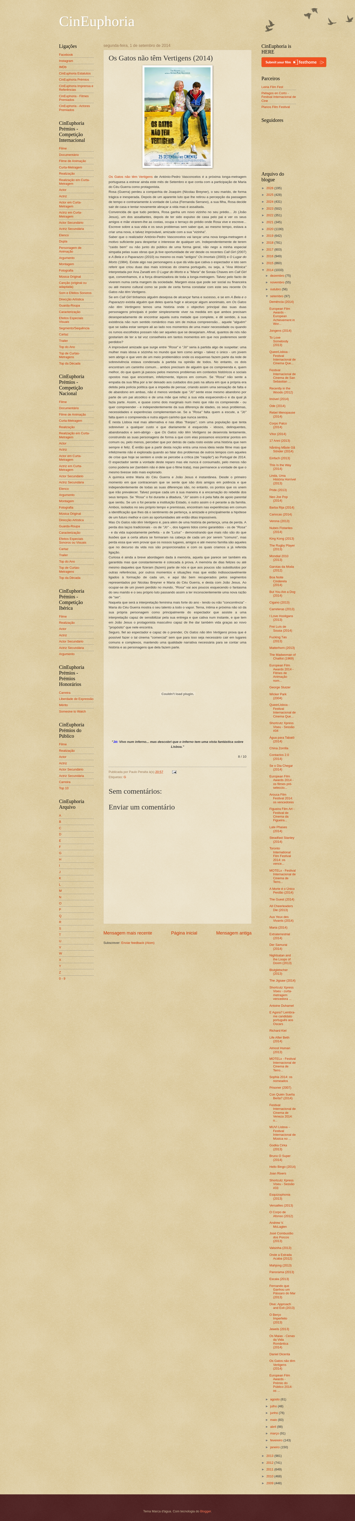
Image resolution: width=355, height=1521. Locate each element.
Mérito (63, 705)
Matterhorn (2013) (282, 648)
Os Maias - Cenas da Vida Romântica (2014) (282, 1341)
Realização (67, 173)
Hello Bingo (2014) (282, 1167)
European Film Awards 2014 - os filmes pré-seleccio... (281, 781)
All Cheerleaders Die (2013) (281, 908)
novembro (277, 282)
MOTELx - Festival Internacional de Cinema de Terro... (282, 876)
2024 (270, 201)
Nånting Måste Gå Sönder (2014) (282, 449)
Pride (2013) (278, 490)
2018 (270, 242)
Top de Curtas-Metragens (69, 355)
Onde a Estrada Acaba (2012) (280, 1256)
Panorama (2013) (281, 1272)
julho (274, 1406)
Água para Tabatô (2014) (281, 739)
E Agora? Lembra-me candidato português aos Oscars (282, 1018)
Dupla (63, 241)
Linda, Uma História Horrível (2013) (282, 479)
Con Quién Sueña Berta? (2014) (282, 1096)
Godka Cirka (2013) (278, 1147)
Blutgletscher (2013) (278, 971)
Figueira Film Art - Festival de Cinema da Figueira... (282, 814)
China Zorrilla (278, 748)
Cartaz (63, 334)
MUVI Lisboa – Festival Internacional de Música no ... (282, 1132)
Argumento (67, 258)
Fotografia (66, 270)
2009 (270, 1483)
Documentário (69, 155)
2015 (270, 263)
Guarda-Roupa (69, 305)
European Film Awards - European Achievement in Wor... (282, 316)
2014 (270, 270)
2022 (270, 215)
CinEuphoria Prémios (74, 79)
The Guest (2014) (281, 899)
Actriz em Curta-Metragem (70, 214)
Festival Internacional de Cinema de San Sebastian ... (282, 375)
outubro (276, 289)
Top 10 (64, 788)
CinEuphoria (97, 21)
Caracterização (69, 312)
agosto (275, 1399)
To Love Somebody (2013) (278, 341)
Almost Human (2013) (279, 1050)
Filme (63, 148)
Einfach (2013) (279, 458)
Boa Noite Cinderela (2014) (278, 581)
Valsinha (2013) (280, 1248)
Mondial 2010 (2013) (278, 558)
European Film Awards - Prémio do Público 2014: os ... (280, 1383)
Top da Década (69, 363)
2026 (270, 188)
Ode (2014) (277, 406)
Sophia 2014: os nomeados (280, 1078)
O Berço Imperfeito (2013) (278, 1318)
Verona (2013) (279, 521)
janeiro (275, 1447)
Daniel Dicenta (279, 1354)
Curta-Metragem (70, 167)
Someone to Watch (72, 711)
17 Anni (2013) (279, 440)
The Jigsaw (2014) (282, 980)
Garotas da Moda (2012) (281, 568)
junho (274, 1413)
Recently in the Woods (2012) (281, 390)
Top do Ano (67, 347)
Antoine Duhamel (281, 1006)
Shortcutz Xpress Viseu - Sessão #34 (281, 727)
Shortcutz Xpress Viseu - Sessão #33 (281, 1184)
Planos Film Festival (275, 107)
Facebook (66, 54)
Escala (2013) (279, 1279)
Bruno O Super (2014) (280, 1157)
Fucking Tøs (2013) (278, 639)
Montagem (66, 264)
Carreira (65, 693)
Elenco (64, 235)
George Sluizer (280, 687)
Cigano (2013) (279, 602)
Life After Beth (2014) (279, 1039)
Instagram (66, 61)
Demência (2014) (281, 302)
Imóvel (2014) (279, 399)
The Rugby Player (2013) (282, 547)
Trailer (63, 341)
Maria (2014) (278, 927)
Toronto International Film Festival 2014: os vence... (280, 855)
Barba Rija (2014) (281, 507)
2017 (270, 249)
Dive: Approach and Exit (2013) (282, 1306)
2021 (270, 222)
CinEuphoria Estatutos (75, 73)
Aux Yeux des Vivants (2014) (281, 918)
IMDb (63, 67)
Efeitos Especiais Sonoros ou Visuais (72, 540)
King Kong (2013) (281, 538)
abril (273, 1427)
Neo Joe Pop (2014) (278, 498)
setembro (277, 296)
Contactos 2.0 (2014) (279, 756)
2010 (270, 1476)
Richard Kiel (277, 1030)
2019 (270, 236)
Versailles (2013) (281, 1205)
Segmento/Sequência (74, 328)
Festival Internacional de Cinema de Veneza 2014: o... (282, 1112)
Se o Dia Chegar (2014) (281, 767)
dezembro (277, 275)
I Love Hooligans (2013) (281, 618)
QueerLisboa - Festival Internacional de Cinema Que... (282, 357)
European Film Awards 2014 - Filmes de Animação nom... (281, 672)
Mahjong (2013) (280, 1265)
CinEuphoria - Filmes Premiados (74, 98)
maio (274, 1420)
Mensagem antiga (234, 933)
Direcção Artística (71, 299)
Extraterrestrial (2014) (279, 936)
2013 (270, 1456)
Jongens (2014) (280, 330)
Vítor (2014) (277, 434)
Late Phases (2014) (278, 829)
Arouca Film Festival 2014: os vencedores (281, 798)
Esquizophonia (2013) (279, 1196)
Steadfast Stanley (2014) (281, 839)
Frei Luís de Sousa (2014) (280, 628)
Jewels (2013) (279, 1329)
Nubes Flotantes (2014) (281, 529)
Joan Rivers (277, 1173)
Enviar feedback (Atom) (138, 943)
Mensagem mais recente (127, 933)
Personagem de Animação (70, 249)
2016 (270, 256)
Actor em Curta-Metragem (70, 204)
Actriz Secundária (71, 229)
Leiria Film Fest (272, 87)
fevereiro (276, 1440)
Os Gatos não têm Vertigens (131, 177)
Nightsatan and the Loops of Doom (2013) (280, 959)
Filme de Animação (72, 161)
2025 (270, 195)
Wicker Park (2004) (277, 696)
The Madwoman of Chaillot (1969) (282, 656)
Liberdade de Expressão (76, 699)
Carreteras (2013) (282, 609)
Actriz (63, 196)
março (275, 1433)
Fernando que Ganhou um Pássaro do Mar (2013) (282, 1291)
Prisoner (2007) (280, 1087)
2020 (270, 229)
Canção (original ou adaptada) (73, 284)
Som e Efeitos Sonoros (75, 293)
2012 (270, 1463)
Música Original (70, 276)
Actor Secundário (71, 222)
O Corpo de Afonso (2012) (281, 1214)
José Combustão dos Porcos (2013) (281, 1237)
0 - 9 (62, 978)
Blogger (205, 1511)
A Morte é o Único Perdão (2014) (282, 890)
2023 (270, 208)
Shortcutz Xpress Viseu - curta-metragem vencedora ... (281, 993)
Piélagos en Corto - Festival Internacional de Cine (278, 97)
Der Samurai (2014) (278, 946)
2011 (270, 1469)
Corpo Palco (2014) (278, 425)
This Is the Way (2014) (280, 467)
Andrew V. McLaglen (278, 1224)
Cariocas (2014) (280, 514)
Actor (62, 190)
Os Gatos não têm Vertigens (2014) (282, 1364)
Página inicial (184, 933)
